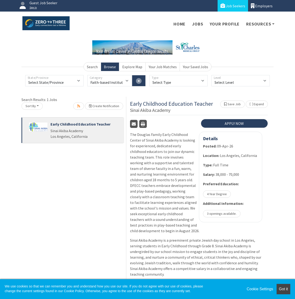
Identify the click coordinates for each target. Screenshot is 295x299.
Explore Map (132, 66)
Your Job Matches (163, 66)
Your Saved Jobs (195, 66)
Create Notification (104, 106)
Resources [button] (258, 24)
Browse (110, 66)
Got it (283, 289)
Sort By (30, 106)
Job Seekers (232, 6)
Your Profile (225, 24)
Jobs (197, 24)
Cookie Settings (260, 289)
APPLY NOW (234, 123)
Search (92, 66)
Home (179, 24)
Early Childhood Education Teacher (80, 124)
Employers (262, 6)
